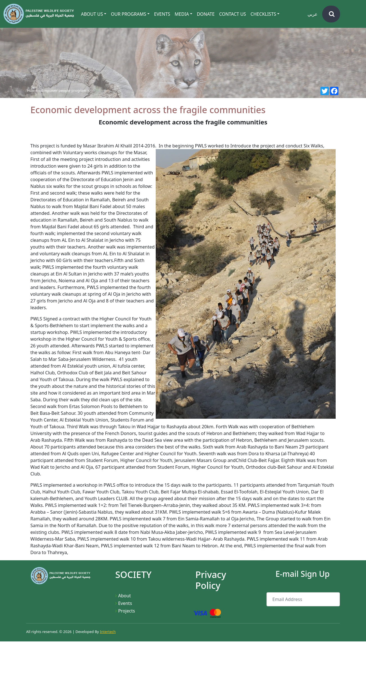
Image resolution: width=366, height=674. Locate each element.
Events (162, 14)
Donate (205, 14)
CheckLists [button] (263, 14)
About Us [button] (92, 14)
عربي (313, 14)
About (124, 596)
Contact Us (232, 14)
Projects (126, 611)
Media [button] (182, 14)
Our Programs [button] (128, 14)
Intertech (108, 631)
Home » (33, 90)
